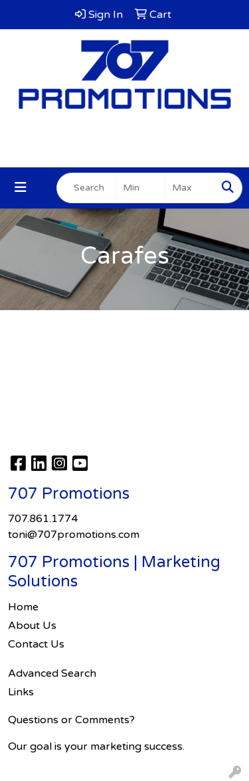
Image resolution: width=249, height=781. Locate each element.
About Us (32, 625)
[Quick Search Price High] (189, 188)
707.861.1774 (124, 137)
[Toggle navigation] (21, 187)
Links (21, 692)
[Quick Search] (86, 188)
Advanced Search (52, 673)
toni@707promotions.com (125, 152)
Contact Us (36, 644)
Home (23, 607)
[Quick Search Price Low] (140, 188)
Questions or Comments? (71, 720)
